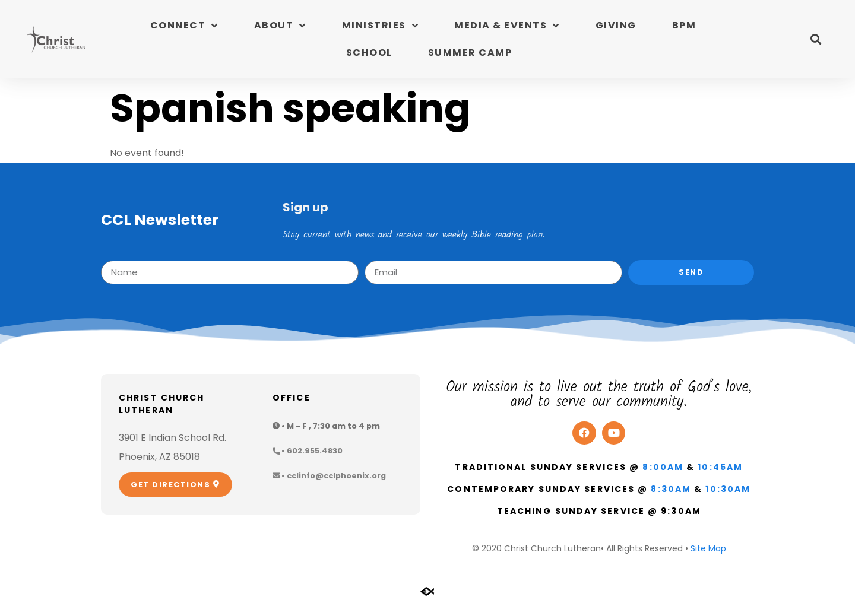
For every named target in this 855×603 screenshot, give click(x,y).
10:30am (727, 489)
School (369, 52)
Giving (616, 25)
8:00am (662, 467)
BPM (684, 25)
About (280, 25)
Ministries (380, 25)
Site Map (708, 548)
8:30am (671, 489)
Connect (184, 25)
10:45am (720, 467)
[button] (815, 39)
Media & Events (507, 25)
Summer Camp (470, 52)
